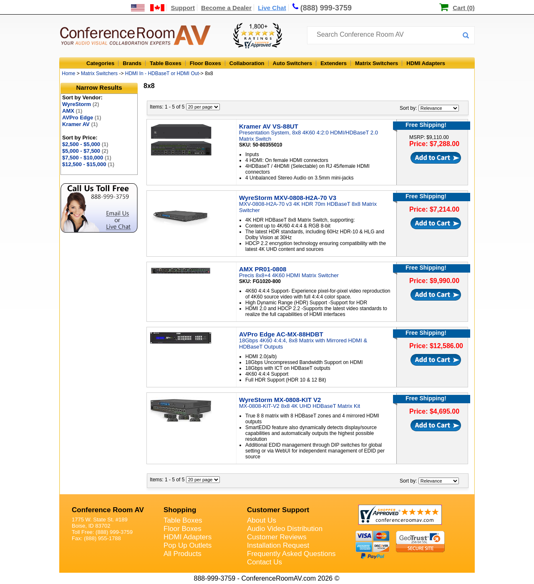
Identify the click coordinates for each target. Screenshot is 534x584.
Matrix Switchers (376, 63)
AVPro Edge (81, 117)
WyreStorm (80, 104)
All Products (183, 554)
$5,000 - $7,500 (85, 151)
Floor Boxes (205, 63)
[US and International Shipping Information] (148, 7)
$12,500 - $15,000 (88, 164)
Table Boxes (165, 63)
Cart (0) (464, 7)
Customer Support (278, 510)
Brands (132, 63)
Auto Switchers (292, 63)
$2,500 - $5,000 (85, 144)
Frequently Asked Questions (291, 554)
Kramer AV (80, 124)
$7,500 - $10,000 (86, 157)
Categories (100, 63)
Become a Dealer (226, 7)
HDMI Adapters (425, 63)
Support (183, 7)
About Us (261, 520)
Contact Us (264, 562)
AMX (72, 111)
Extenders (333, 63)
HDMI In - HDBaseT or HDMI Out (162, 73)
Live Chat (272, 7)
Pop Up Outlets (188, 545)
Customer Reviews (277, 537)
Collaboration (246, 63)
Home (68, 73)
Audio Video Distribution (284, 529)
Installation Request (278, 545)
